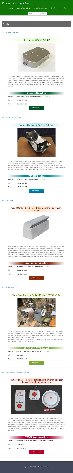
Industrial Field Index (40, 8)
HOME (11, 8)
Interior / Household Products (14, 117)
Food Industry (10, 287)
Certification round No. (23, 8)
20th (3, 32)
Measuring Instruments (12, 32)
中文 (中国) (62, 8)
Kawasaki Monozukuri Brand (16, 3)
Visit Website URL (36, 108)
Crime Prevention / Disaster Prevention (17, 372)
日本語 (53, 8)
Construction (9, 200)
